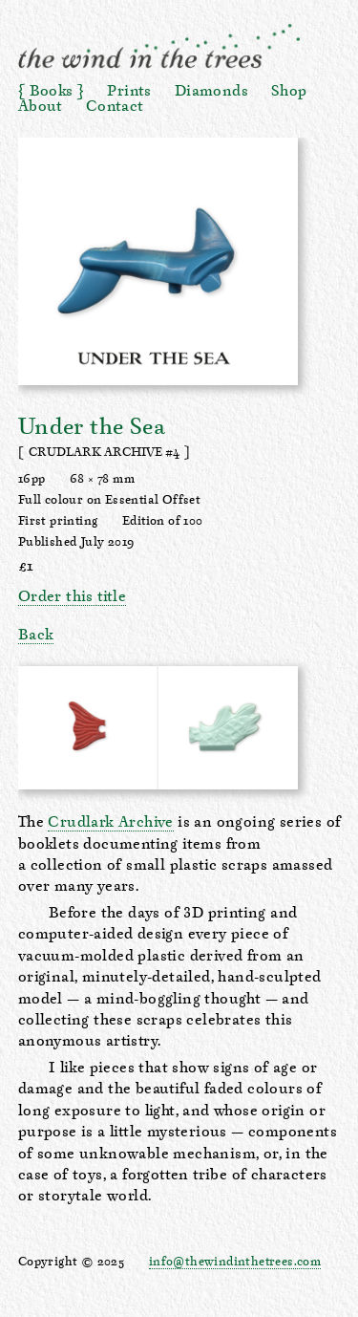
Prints (129, 91)
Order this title (72, 597)
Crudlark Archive (110, 823)
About (40, 107)
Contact (115, 107)
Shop (289, 91)
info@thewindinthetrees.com (235, 1262)
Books (52, 91)
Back (36, 635)
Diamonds (211, 91)
